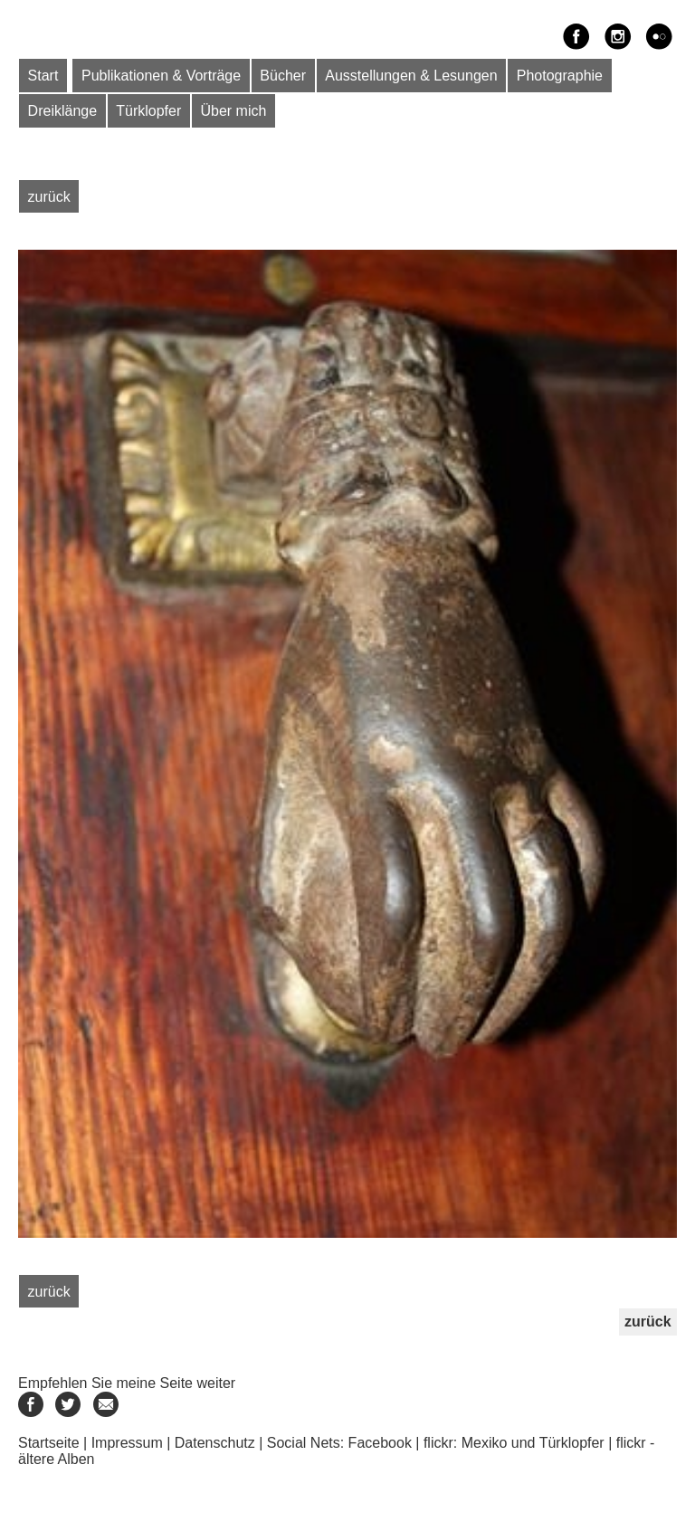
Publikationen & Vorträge (161, 75)
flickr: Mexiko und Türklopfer (514, 1442)
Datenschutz (215, 1442)
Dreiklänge (62, 111)
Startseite (49, 1442)
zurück (49, 196)
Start (43, 75)
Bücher (283, 75)
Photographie (560, 75)
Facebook (380, 1442)
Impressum (127, 1442)
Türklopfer (148, 111)
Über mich (233, 111)
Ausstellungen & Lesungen (411, 75)
